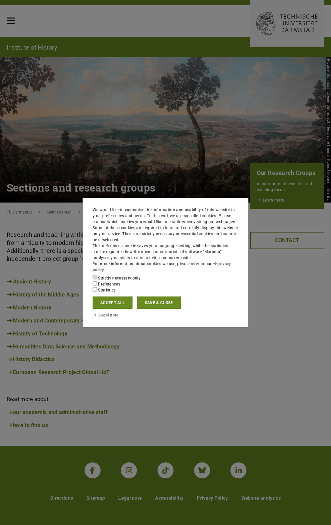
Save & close (159, 302)
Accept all (112, 302)
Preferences (106, 283)
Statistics (104, 289)
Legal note (106, 315)
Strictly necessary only (117, 277)
